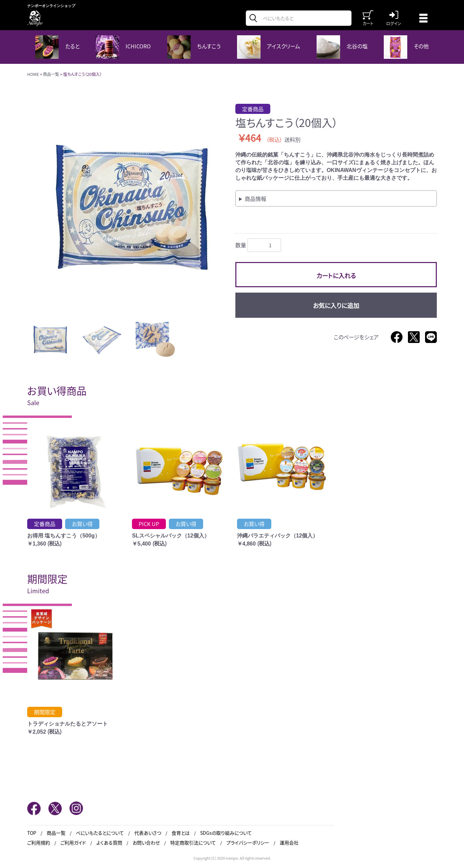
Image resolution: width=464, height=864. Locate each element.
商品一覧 (51, 74)
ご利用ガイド (73, 842)
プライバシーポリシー (247, 842)
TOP (31, 833)
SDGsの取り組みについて (226, 833)
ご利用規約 (38, 842)
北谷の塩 (342, 47)
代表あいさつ (147, 833)
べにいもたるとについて (100, 833)
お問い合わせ (146, 842)
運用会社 (289, 842)
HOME (33, 74)
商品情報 (255, 199)
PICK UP (149, 524)
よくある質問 (109, 842)
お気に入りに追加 (336, 305)
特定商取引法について (193, 842)
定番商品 (253, 109)
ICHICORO (123, 47)
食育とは (181, 833)
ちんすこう (194, 47)
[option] (128, 205)
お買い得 (82, 524)
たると (57, 47)
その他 (406, 47)
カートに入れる (336, 275)
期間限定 (44, 712)
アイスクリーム (268, 47)
